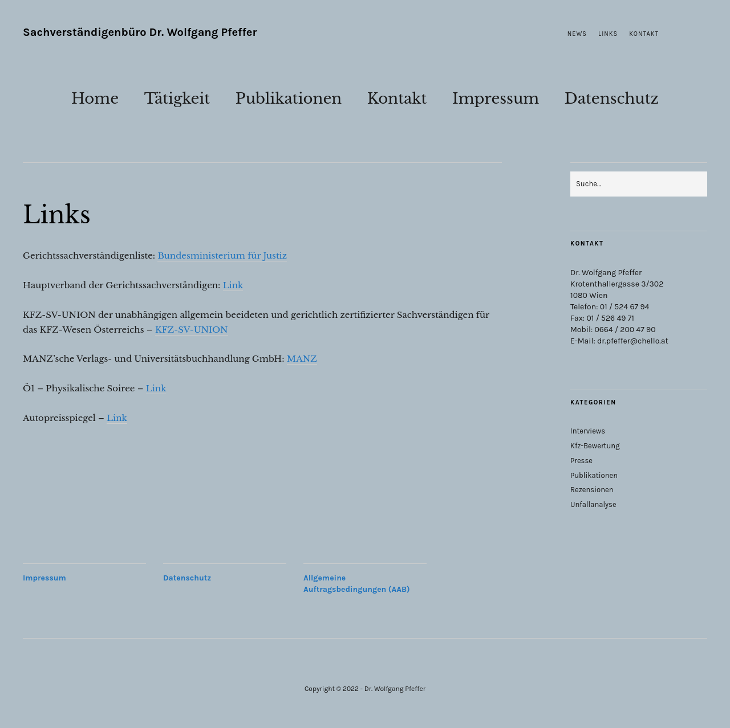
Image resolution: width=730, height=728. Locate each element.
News (577, 34)
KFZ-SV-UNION (191, 329)
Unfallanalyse (593, 504)
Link (233, 285)
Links (608, 34)
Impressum (495, 98)
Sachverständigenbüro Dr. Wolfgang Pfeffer (140, 32)
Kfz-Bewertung (595, 445)
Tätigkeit (177, 98)
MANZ (302, 358)
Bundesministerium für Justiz (222, 255)
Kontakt (644, 34)
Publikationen (289, 98)
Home (95, 98)
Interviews (587, 431)
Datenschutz (612, 98)
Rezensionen (592, 489)
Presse (581, 460)
